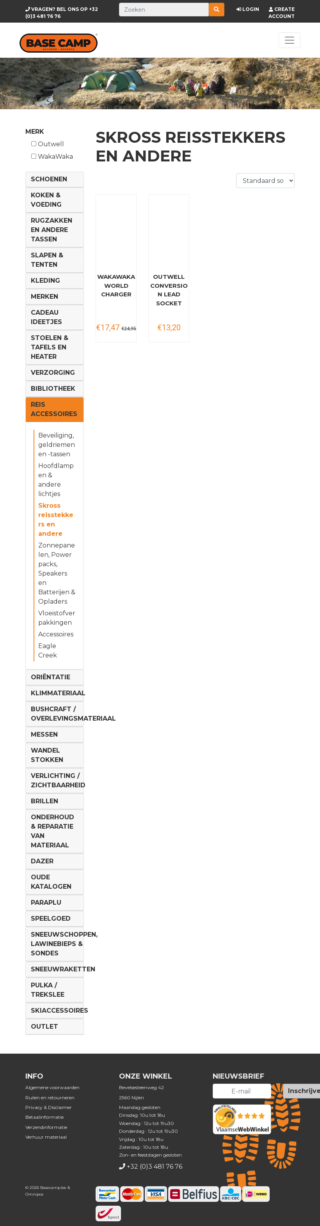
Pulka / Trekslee (47, 990)
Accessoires (55, 634)
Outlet (44, 1026)
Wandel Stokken (47, 755)
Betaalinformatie (44, 1117)
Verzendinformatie (46, 1127)
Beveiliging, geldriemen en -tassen (56, 445)
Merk (34, 131)
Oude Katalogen (51, 881)
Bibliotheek (53, 388)
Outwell (47, 144)
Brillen (44, 801)
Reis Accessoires (54, 409)
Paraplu (46, 902)
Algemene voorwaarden (52, 1087)
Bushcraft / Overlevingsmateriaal (73, 713)
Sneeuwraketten (63, 969)
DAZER (42, 861)
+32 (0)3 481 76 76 (154, 1166)
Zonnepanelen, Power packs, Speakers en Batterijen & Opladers (56, 573)
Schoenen (49, 179)
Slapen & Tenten (47, 260)
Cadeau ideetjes (46, 317)
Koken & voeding (46, 199)
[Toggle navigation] (289, 40)
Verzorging (53, 372)
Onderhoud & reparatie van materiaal (52, 831)
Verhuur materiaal (46, 1137)
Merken (44, 296)
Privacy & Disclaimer (48, 1107)
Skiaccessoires (59, 1010)
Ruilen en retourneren (50, 1097)
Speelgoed (51, 918)
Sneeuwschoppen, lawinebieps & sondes (64, 944)
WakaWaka (52, 156)
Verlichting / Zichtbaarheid (58, 780)
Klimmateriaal (58, 693)
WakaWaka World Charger (116, 285)
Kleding (45, 280)
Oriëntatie (50, 677)
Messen (44, 734)
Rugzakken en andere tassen (51, 230)
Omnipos (34, 1194)
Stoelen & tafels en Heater (49, 347)
